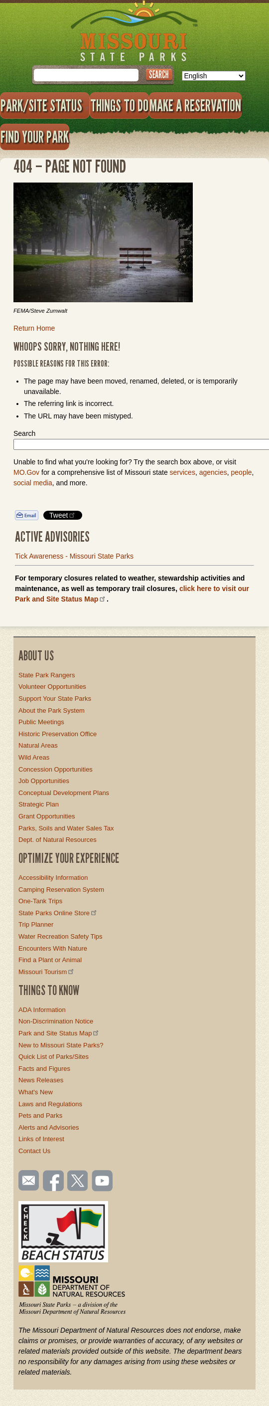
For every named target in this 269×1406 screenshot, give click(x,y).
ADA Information (42, 1009)
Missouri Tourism (46, 972)
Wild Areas (33, 757)
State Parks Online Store (58, 913)
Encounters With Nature (52, 948)
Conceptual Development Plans (63, 793)
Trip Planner (35, 924)
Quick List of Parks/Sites (53, 1056)
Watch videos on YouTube (103, 1182)
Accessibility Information (53, 877)
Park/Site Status (44, 105)
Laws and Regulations (50, 1104)
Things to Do (119, 105)
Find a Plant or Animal (50, 960)
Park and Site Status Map (59, 1033)
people (241, 472)
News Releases (40, 1080)
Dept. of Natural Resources (57, 839)
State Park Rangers (46, 675)
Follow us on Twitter (76, 1182)
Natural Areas (38, 745)
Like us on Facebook (54, 1182)
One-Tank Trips (40, 901)
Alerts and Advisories (48, 1127)
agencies (213, 472)
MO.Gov (26, 472)
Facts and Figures (44, 1068)
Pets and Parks (40, 1115)
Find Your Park (34, 136)
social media (32, 483)
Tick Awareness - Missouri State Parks (74, 556)
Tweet (62, 515)
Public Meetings (41, 722)
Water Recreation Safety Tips (60, 936)
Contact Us (34, 1151)
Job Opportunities (43, 781)
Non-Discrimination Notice (55, 1021)
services (182, 472)
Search (24, 433)
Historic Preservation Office (57, 734)
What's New (35, 1092)
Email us (26, 1181)
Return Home (34, 328)
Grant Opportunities (46, 816)
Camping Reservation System (61, 889)
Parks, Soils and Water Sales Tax (66, 828)
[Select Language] (214, 76)
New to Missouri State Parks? (61, 1045)
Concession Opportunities (55, 769)
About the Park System (51, 710)
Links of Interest (41, 1139)
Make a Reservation (195, 105)
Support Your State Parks (54, 698)
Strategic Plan (38, 804)
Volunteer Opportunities (52, 686)
